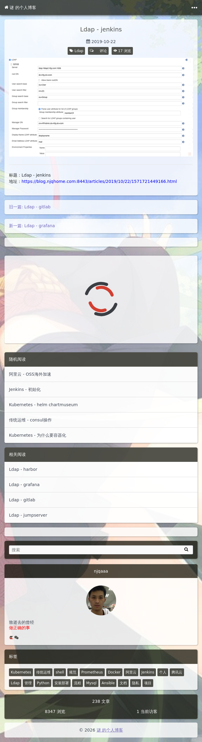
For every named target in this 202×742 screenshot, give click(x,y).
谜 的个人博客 (20, 7)
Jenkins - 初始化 (25, 389)
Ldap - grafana (24, 484)
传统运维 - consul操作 (30, 420)
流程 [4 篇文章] (77, 691)
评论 (98, 51)
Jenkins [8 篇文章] (148, 680)
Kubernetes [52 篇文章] (21, 680)
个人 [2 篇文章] (162, 680)
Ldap (79, 51)
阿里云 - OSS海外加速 (30, 374)
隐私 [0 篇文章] (135, 691)
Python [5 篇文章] (43, 691)
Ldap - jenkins (101, 29)
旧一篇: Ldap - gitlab (30, 206)
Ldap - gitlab (22, 499)
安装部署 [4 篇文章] (61, 691)
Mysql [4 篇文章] (91, 691)
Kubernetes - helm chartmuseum (43, 404)
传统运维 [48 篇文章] (43, 680)
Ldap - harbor (23, 469)
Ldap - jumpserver (28, 515)
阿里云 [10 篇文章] (131, 680)
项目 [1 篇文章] (147, 691)
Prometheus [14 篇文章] (92, 680)
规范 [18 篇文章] (72, 680)
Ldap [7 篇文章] (15, 691)
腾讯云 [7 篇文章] (176, 680)
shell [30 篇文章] (60, 680)
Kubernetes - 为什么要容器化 (37, 435)
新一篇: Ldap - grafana (32, 225)
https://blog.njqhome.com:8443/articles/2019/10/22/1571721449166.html (99, 181)
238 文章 (101, 709)
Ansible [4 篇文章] (108, 691)
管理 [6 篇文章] (28, 691)
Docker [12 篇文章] (114, 680)
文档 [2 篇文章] (123, 691)
